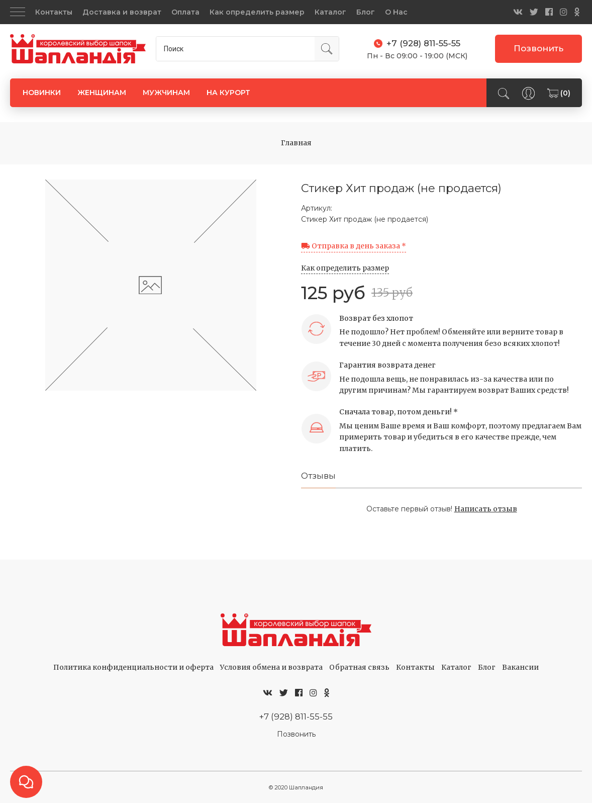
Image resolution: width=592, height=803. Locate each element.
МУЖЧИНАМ (166, 92)
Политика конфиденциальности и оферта (133, 667)
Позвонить (538, 48)
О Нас (396, 12)
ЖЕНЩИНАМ (101, 92)
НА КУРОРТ (228, 92)
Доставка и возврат (121, 12)
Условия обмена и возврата (271, 667)
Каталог (330, 12)
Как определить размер (257, 12)
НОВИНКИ (42, 92)
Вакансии (520, 667)
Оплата (185, 12)
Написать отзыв (485, 508)
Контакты (53, 12)
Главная (296, 142)
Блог (365, 12)
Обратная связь (359, 667)
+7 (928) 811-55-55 (296, 716)
